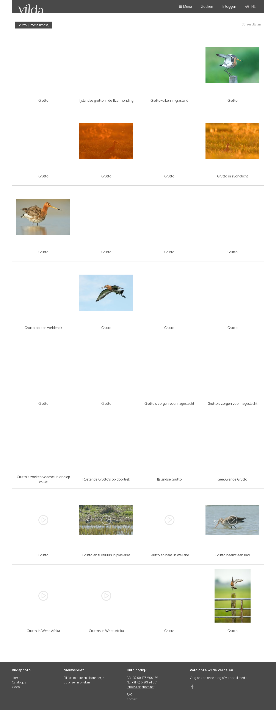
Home (16, 678)
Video (16, 687)
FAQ (130, 694)
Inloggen (229, 6)
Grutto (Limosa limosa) (33, 25)
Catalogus (19, 682)
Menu (185, 6)
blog (218, 678)
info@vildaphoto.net (140, 687)
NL (250, 6)
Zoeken (207, 6)
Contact (132, 699)
